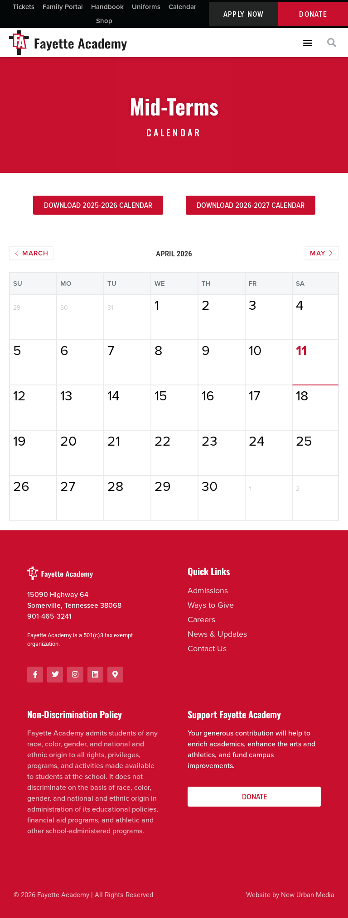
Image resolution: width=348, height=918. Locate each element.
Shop (104, 21)
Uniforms (146, 7)
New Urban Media (307, 895)
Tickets (23, 7)
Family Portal (63, 7)
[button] (307, 42)
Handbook (107, 7)
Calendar (182, 7)
